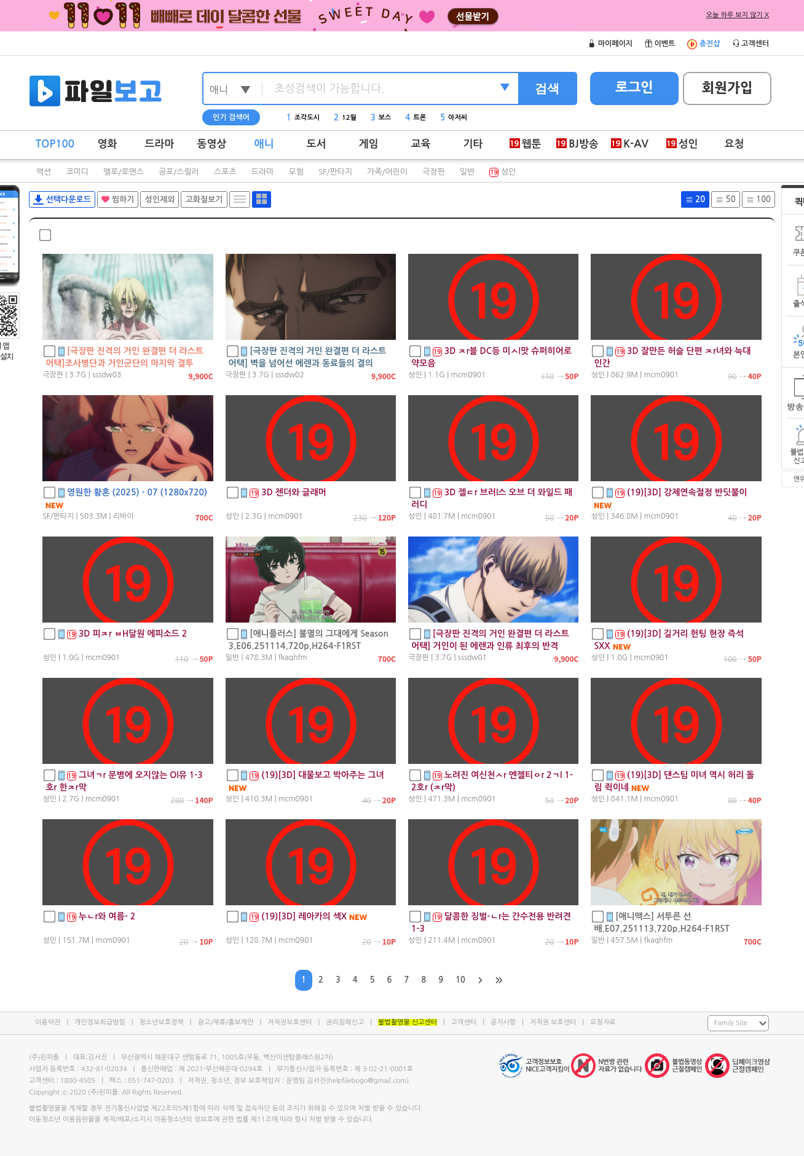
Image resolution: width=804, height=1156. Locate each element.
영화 (107, 144)
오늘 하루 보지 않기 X (737, 15)
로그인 (634, 87)
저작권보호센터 (289, 1022)
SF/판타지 (335, 172)
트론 (416, 118)
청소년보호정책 (161, 1022)
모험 (295, 172)
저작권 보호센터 (553, 1022)
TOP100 (55, 144)
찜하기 (117, 199)
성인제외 (159, 199)
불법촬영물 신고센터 (407, 1022)
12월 (345, 118)
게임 (369, 144)
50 (725, 199)
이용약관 (47, 1022)
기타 (473, 144)
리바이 (123, 516)
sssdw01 (472, 657)
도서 (316, 144)
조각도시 (303, 118)
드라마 (160, 144)
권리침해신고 (345, 1022)
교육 (421, 144)
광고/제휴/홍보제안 (226, 1022)
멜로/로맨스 (123, 172)
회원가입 (727, 88)
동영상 (212, 144)
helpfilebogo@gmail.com (367, 1080)
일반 (467, 172)
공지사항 (503, 1022)
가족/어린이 (387, 172)
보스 (381, 118)
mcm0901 (468, 375)
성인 (502, 172)
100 (758, 199)
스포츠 (225, 172)
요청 (734, 144)
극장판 (433, 172)
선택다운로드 (62, 200)
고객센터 (463, 1022)
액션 (43, 172)
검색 (547, 88)
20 (695, 199)
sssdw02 (289, 375)
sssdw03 (106, 375)
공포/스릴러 (179, 172)
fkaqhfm (292, 657)
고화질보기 (204, 199)
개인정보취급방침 (99, 1022)
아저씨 (453, 118)
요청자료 (602, 1022)
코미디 (77, 172)
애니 (264, 144)
